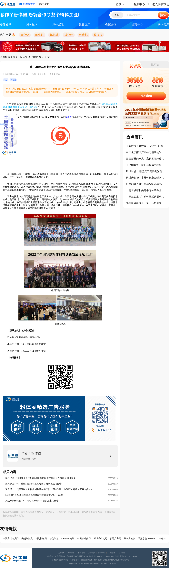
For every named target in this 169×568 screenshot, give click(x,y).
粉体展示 (58, 24)
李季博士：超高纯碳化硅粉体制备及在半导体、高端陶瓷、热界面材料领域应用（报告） (49, 489)
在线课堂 (44, 4)
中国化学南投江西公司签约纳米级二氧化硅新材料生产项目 (146, 152)
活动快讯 (37, 56)
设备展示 (84, 24)
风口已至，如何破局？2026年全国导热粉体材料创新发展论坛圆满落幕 (40, 478)
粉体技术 (32, 24)
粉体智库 (163, 24)
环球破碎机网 (100, 538)
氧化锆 (39, 34)
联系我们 (122, 552)
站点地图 (61, 552)
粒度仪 (98, 34)
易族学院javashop (147, 538)
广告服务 (112, 552)
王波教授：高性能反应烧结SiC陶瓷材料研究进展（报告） (146, 146)
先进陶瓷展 (27, 538)
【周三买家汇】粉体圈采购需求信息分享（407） (146, 196)
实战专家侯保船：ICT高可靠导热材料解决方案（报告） (33, 500)
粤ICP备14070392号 (108, 563)
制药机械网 (41, 538)
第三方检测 (129, 538)
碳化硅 (69, 34)
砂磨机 (83, 34)
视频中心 (137, 24)
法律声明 (101, 552)
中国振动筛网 (84, 538)
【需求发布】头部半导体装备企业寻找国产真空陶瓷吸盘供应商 (146, 190)
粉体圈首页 (27, 4)
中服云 (162, 538)
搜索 (163, 15)
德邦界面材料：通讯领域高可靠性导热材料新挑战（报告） (34, 484)
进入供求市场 (160, 4)
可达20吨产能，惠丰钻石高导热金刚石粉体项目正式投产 (146, 184)
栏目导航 (81, 552)
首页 (15, 56)
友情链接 (91, 552)
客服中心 (139, 4)
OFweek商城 (67, 538)
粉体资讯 (5, 24)
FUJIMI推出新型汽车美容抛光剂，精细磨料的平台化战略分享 (146, 171)
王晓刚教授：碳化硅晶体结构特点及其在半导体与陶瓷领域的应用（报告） (146, 165)
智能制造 (54, 538)
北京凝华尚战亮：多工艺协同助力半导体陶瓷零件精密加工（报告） (146, 203)
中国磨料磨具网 (11, 538)
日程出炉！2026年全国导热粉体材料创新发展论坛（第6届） (35, 495)
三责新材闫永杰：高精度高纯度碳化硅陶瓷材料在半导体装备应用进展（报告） (146, 158)
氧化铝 (25, 34)
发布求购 (146, 95)
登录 (118, 4)
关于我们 (71, 552)
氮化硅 (54, 34)
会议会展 (110, 24)
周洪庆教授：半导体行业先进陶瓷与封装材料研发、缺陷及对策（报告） (146, 177)
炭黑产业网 (115, 538)
